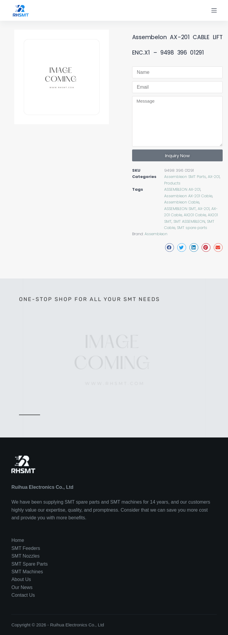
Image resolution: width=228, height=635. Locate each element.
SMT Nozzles (25, 555)
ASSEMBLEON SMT (180, 208)
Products (172, 183)
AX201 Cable (195, 215)
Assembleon (156, 234)
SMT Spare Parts (29, 563)
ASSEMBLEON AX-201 (182, 189)
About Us (21, 579)
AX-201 (214, 176)
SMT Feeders (25, 548)
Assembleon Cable (181, 202)
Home (17, 540)
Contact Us (23, 595)
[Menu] (214, 10)
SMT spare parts (192, 227)
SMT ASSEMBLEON (189, 221)
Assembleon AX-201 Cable (188, 196)
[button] (169, 247)
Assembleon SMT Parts (185, 176)
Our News (21, 587)
